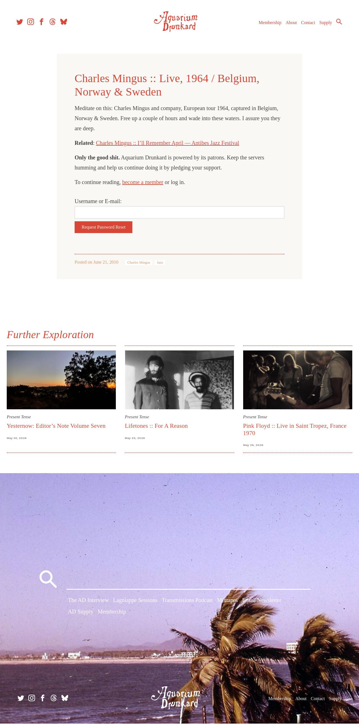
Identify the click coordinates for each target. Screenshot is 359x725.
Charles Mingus (138, 262)
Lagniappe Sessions (135, 602)
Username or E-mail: (98, 201)
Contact (306, 24)
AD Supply (80, 614)
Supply (323, 24)
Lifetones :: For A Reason (157, 425)
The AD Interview (88, 602)
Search (336, 24)
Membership (267, 24)
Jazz (160, 262)
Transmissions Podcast (187, 602)
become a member (143, 182)
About (288, 24)
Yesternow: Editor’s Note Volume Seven (58, 425)
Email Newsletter (261, 602)
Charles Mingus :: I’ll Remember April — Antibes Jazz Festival (167, 143)
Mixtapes (227, 602)
